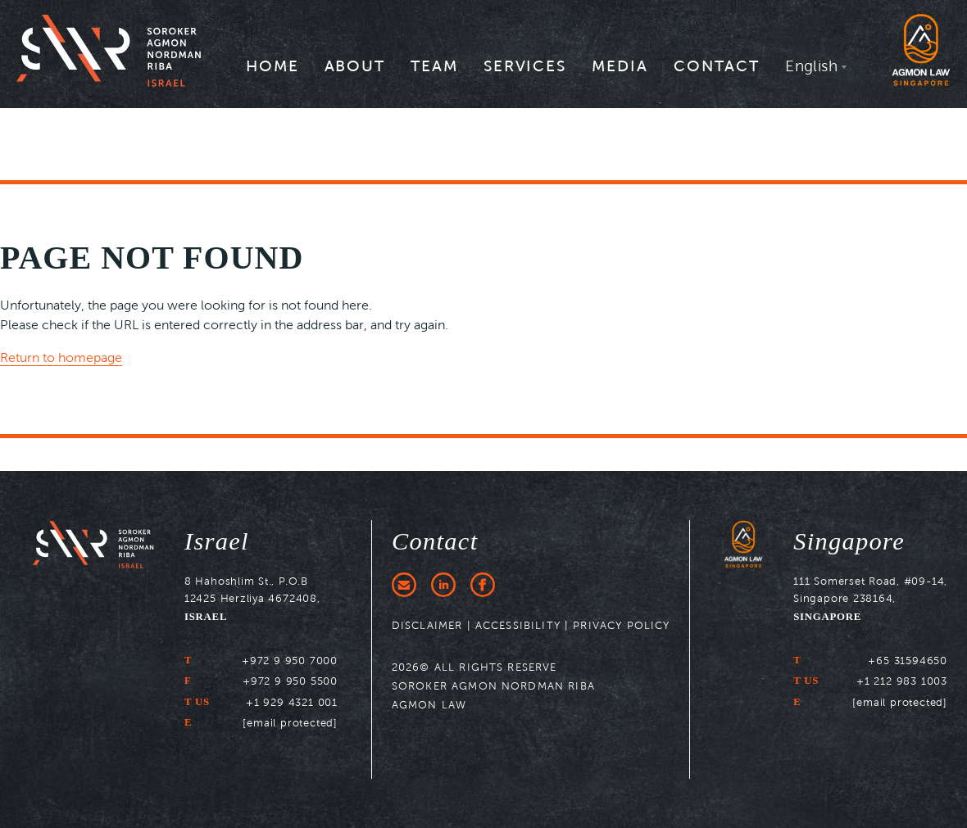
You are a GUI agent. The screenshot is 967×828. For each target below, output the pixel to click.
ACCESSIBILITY (518, 625)
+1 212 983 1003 (901, 681)
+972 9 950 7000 (290, 660)
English (811, 66)
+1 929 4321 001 (292, 702)
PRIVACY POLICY (621, 625)
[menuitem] (272, 71)
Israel (216, 541)
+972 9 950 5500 (290, 681)
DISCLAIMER (427, 625)
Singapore (849, 541)
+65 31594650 (907, 660)
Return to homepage (61, 357)
